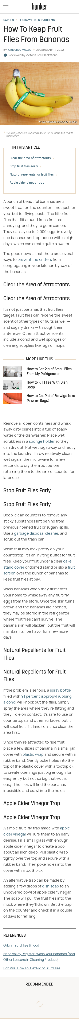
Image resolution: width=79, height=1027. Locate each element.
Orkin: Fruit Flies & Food (21, 945)
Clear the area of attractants (30, 158)
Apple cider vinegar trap (27, 183)
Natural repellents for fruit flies (32, 174)
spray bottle (60, 690)
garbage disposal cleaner (36, 533)
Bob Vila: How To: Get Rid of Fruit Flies (31, 968)
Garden (8, 20)
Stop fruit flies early (24, 166)
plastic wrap (33, 755)
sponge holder (42, 442)
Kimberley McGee (19, 49)
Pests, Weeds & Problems (37, 20)
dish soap (50, 886)
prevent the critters (34, 260)
